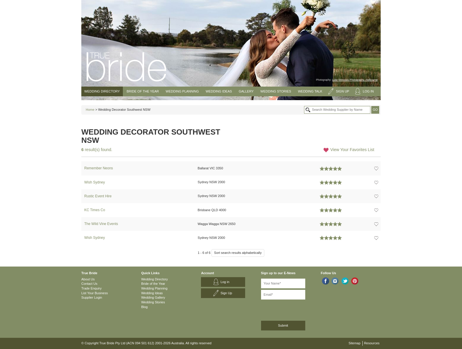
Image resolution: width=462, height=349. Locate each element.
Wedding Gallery (153, 297)
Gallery (246, 91)
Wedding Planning (182, 91)
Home (90, 109)
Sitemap (354, 343)
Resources (372, 343)
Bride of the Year (143, 91)
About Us (88, 279)
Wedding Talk (310, 91)
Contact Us (89, 283)
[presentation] (292, 309)
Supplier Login (91, 297)
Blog (144, 307)
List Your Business (94, 293)
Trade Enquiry (91, 288)
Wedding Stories (275, 91)
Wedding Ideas (219, 91)
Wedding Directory (102, 91)
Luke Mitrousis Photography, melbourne (355, 79)
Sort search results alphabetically (238, 252)
